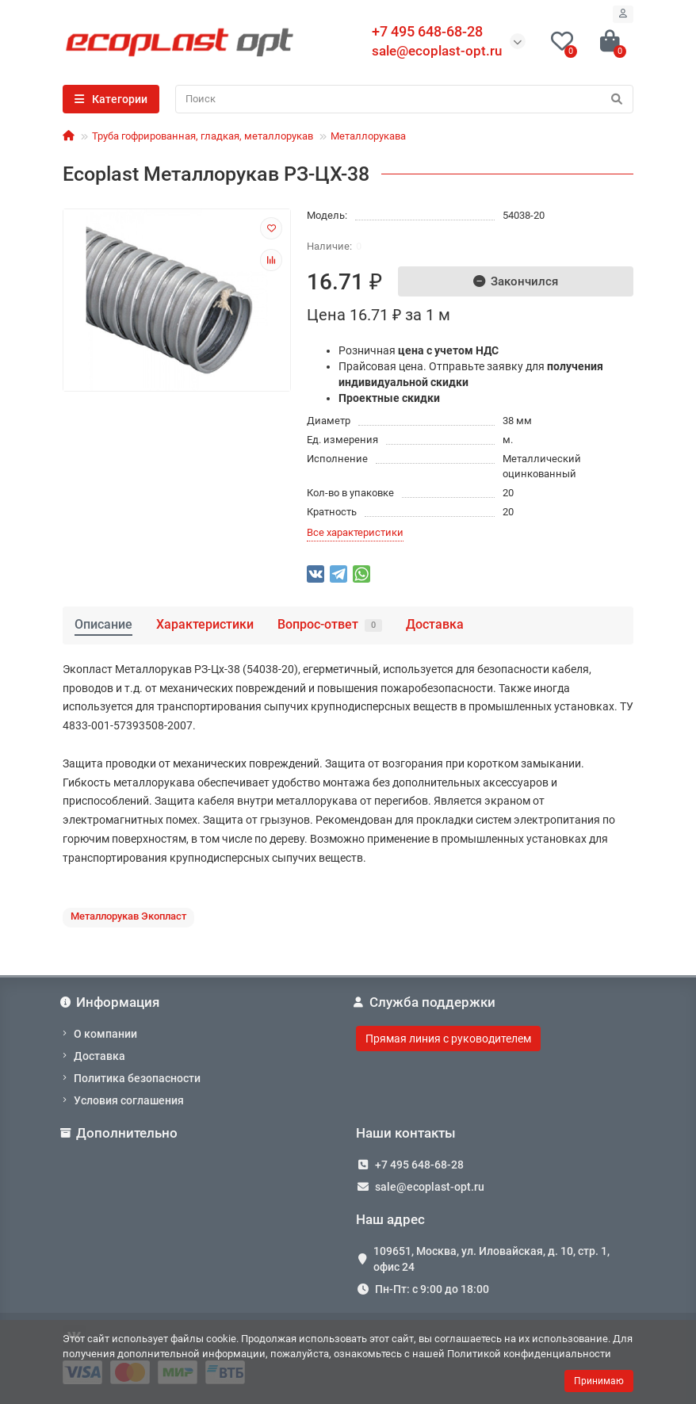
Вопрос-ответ (329, 624)
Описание (103, 624)
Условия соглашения (129, 1100)
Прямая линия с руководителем (448, 1038)
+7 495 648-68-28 (419, 1164)
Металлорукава (368, 136)
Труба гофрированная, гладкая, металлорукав (202, 136)
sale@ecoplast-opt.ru (437, 51)
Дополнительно (120, 1133)
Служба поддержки (425, 1002)
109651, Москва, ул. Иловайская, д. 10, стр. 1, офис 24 (491, 1259)
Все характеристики (355, 532)
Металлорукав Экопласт (128, 916)
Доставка (435, 624)
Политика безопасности (137, 1078)
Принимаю (599, 1381)
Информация (111, 1002)
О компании (105, 1033)
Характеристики (205, 624)
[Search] (404, 99)
